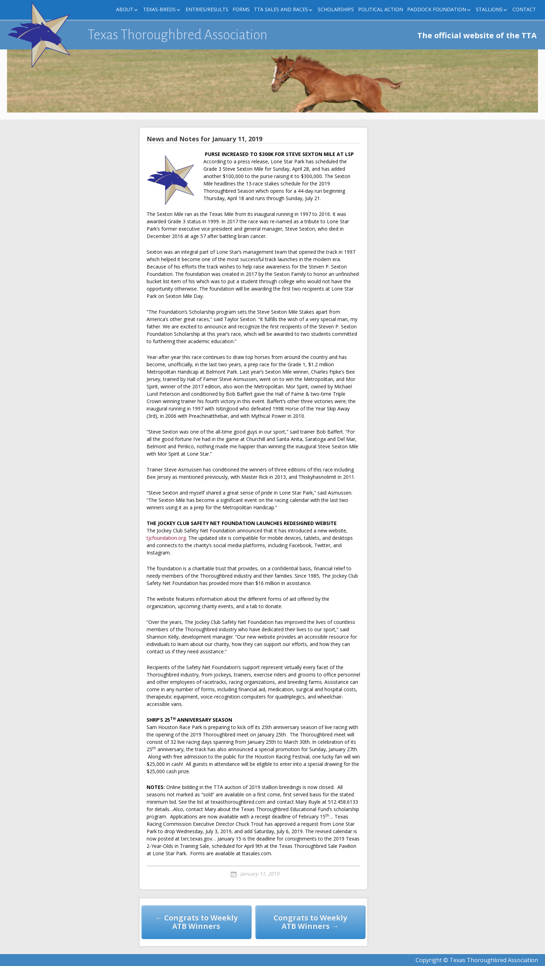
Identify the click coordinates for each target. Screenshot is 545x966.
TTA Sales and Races (281, 9)
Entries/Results (207, 9)
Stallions (489, 9)
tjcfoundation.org (166, 538)
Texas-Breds (159, 9)
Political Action (380, 9)
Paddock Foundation (436, 9)
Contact (524, 9)
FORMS (241, 9)
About (124, 9)
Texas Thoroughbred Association (178, 34)
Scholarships (336, 9)
